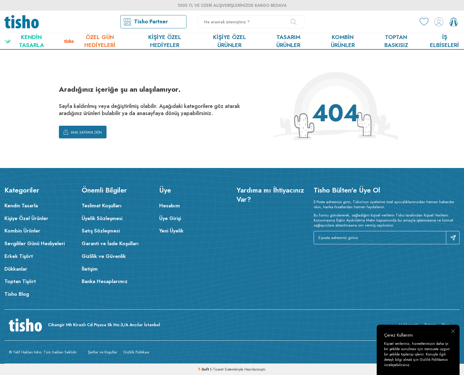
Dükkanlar (15, 268)
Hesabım (169, 205)
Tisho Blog (16, 294)
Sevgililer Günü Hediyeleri (34, 243)
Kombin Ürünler (343, 41)
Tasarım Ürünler (288, 41)
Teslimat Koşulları (102, 205)
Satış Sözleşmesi (101, 230)
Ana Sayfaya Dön (83, 132)
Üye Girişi (170, 218)
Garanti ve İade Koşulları (110, 243)
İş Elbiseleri (444, 41)
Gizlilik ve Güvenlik (104, 256)
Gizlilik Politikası (136, 352)
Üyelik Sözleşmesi (102, 218)
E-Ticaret (216, 369)
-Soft (204, 369)
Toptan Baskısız (396, 41)
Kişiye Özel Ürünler (229, 41)
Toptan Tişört (20, 281)
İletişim (90, 268)
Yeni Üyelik (171, 230)
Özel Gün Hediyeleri (89, 41)
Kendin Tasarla (24, 41)
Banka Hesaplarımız (105, 281)
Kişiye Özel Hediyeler (164, 41)
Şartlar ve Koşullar (102, 352)
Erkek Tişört (18, 256)
